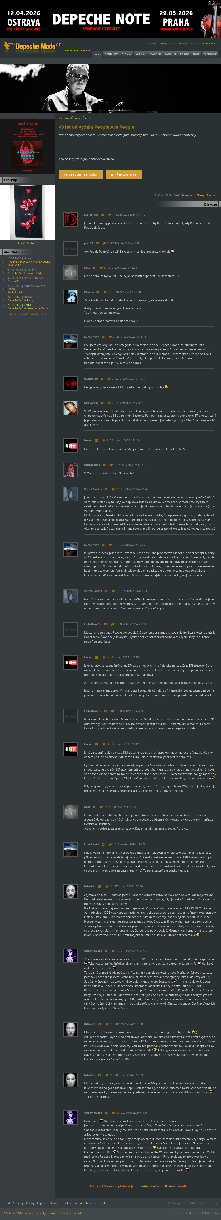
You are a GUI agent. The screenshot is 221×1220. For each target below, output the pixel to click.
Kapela (140, 54)
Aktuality (111, 54)
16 (106, 744)
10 (115, 489)
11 (112, 544)
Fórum (184, 54)
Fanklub (170, 54)
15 (114, 711)
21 (109, 1024)
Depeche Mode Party (20, 300)
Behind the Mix (16, 292)
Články (126, 54)
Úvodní (64, 118)
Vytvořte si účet (81, 175)
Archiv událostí (19, 314)
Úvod (97, 54)
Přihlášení (151, 43)
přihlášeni (166, 1186)
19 (109, 886)
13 (114, 624)
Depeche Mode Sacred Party (24, 273)
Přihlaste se (123, 175)
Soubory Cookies (208, 43)
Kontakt (76, 1213)
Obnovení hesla (186, 43)
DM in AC (13, 281)
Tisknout (212, 195)
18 (112, 844)
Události (155, 54)
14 (106, 657)
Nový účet (167, 43)
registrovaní (149, 1186)
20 (115, 951)
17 (103, 807)
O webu (64, 1213)
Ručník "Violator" (27, 243)
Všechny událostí (40, 314)
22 (109, 1075)
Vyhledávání (24, 1213)
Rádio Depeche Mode (77, 50)
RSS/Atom (9, 1213)
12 (115, 591)
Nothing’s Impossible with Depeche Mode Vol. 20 (28, 263)
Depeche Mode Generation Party (27, 308)
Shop (196, 54)
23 (115, 1113)
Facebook (210, 54)
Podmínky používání (46, 1213)
